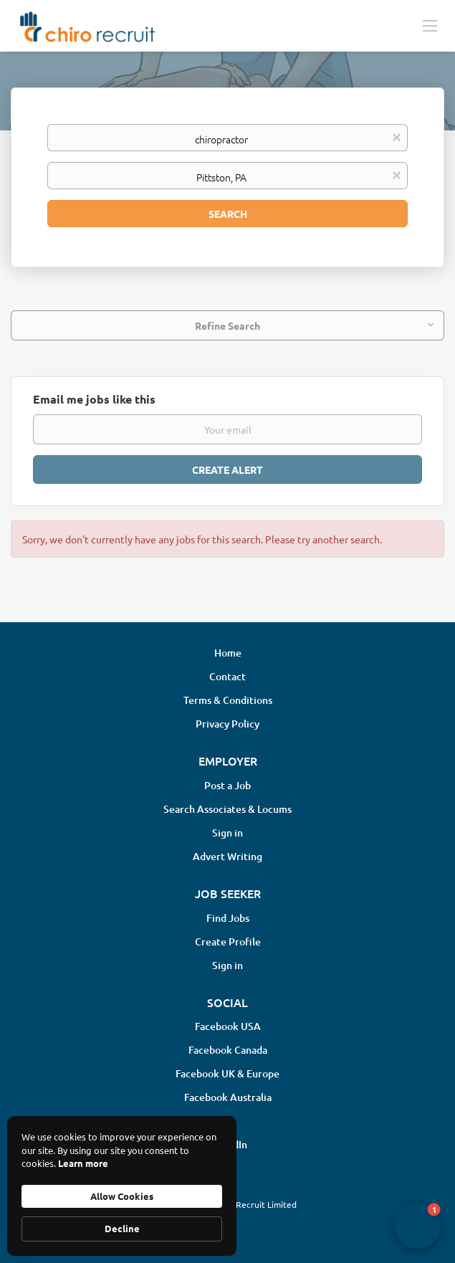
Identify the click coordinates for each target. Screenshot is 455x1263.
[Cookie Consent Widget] (121, 1186)
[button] (418, 1226)
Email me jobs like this (94, 398)
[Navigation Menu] (430, 25)
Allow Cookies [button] (121, 1196)
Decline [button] (122, 1228)
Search (228, 213)
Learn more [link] (83, 1163)
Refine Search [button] (227, 325)
